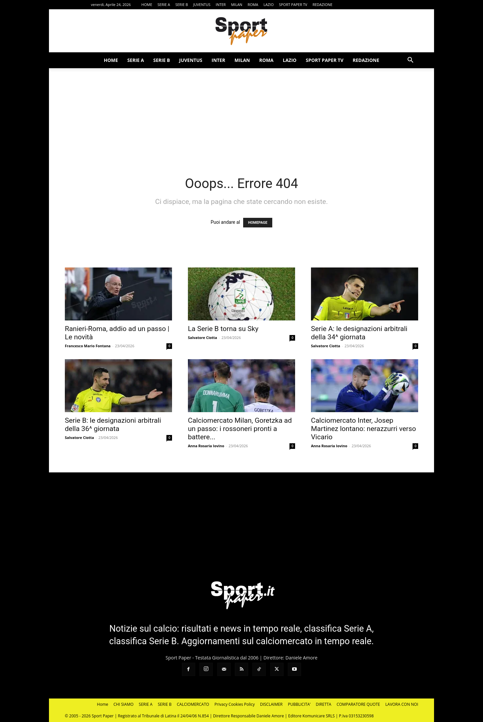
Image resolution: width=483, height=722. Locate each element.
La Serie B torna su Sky (223, 329)
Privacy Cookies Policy (234, 704)
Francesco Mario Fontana (87, 345)
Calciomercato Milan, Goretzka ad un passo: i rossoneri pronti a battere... (240, 428)
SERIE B (181, 4)
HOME (146, 4)
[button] (410, 61)
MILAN (236, 4)
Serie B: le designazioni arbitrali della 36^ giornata (113, 424)
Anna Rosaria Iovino (206, 445)
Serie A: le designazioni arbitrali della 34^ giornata (359, 333)
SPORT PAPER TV (293, 4)
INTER (221, 4)
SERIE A (163, 4)
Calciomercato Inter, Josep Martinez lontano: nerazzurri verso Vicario (363, 428)
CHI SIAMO (123, 704)
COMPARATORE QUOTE (358, 704)
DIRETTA (323, 704)
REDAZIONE (322, 4)
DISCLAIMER (271, 704)
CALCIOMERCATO (193, 704)
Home (102, 704)
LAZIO (269, 4)
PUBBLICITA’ (299, 704)
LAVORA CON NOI (401, 704)
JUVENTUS (201, 4)
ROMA (252, 4)
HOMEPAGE (257, 222)
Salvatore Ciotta (202, 337)
